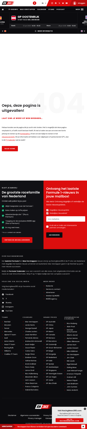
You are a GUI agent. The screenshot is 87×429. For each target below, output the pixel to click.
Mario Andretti (72, 390)
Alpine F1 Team (10, 335)
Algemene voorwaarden (29, 415)
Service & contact (53, 289)
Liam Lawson (30, 380)
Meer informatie (43, 31)
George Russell (31, 328)
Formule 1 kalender (17, 271)
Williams (7, 351)
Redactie (49, 286)
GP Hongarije (51, 354)
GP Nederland (51, 357)
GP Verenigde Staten (54, 374)
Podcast (61, 9)
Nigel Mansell (72, 364)
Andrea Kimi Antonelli (33, 341)
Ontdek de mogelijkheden (17, 240)
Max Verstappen (27, 9)
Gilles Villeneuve (73, 341)
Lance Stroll (29, 370)
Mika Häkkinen (72, 351)
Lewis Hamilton (31, 335)
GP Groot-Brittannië (54, 348)
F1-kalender (10, 140)
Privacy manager (35, 418)
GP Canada (50, 335)
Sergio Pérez (30, 354)
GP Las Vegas (51, 377)
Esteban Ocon (30, 357)
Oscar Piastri (30, 348)
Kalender (41, 9)
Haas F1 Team (9, 344)
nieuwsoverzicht (8, 137)
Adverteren (50, 292)
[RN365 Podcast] (34, 3)
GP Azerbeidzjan (52, 367)
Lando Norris (30, 325)
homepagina (25, 133)
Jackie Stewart (72, 348)
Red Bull (7, 322)
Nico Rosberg (72, 323)
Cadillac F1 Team (11, 354)
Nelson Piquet (72, 380)
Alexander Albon (31, 377)
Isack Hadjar (30, 344)
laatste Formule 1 (12, 261)
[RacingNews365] (43, 406)
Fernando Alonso (31, 338)
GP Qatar (49, 380)
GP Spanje (50, 364)
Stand (51, 9)
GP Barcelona (51, 341)
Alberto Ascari (72, 335)
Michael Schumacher (72, 331)
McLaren (7, 325)
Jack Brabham (72, 384)
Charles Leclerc (31, 332)
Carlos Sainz (30, 351)
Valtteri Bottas (30, 361)
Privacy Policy (49, 415)
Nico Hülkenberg (31, 374)
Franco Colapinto (32, 387)
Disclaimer (12, 415)
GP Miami (49, 332)
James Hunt (71, 345)
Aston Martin (9, 341)
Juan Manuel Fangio (75, 371)
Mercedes (8, 332)
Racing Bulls (8, 348)
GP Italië (49, 361)
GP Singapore (51, 370)
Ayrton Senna (72, 338)
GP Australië (50, 322)
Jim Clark (70, 358)
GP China (49, 325)
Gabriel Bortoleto (31, 390)
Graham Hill (71, 377)
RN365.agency (51, 299)
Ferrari (6, 328)
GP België (49, 351)
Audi (6, 338)
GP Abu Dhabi (51, 383)
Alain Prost (71, 327)
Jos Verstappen (73, 354)
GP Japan (49, 328)
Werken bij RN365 (52, 296)
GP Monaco (50, 338)
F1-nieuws (13, 9)
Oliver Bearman (31, 383)
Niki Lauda (71, 361)
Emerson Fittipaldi (74, 374)
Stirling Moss (71, 367)
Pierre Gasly (29, 367)
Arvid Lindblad (30, 364)
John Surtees (72, 387)
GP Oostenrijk (51, 344)
